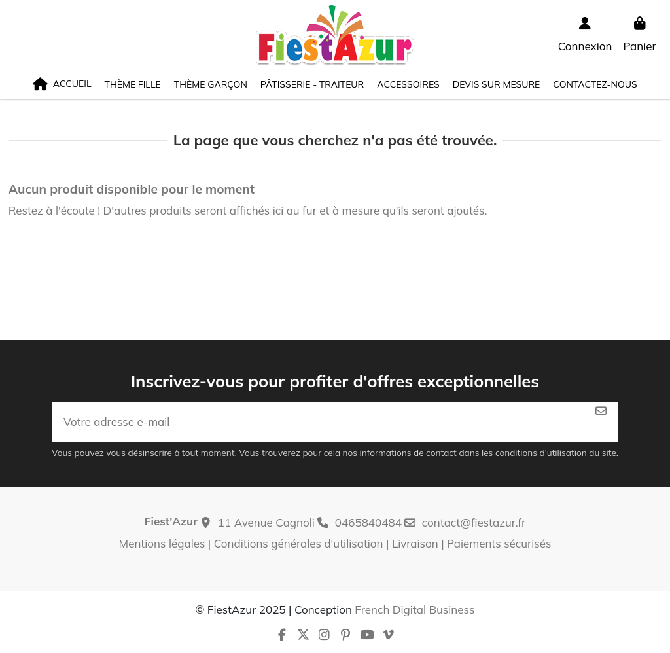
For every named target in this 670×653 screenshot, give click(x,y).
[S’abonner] (601, 410)
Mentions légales (162, 543)
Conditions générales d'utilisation (298, 543)
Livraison (415, 543)
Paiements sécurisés (499, 543)
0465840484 (368, 522)
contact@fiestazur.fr (473, 522)
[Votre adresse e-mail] (318, 422)
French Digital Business (414, 609)
